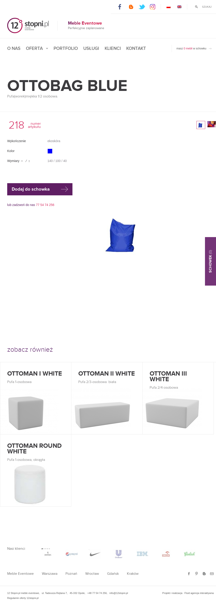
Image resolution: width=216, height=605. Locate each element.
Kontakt (136, 48)
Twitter (142, 6)
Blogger (131, 6)
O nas (13, 48)
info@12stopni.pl (118, 593)
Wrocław (92, 574)
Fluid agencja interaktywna (199, 593)
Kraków (133, 574)
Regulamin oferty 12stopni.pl (22, 598)
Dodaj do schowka (31, 189)
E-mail (212, 574)
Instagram (153, 6)
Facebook (120, 6)
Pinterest (196, 574)
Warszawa (49, 574)
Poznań (71, 574)
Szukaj (207, 6)
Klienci (113, 48)
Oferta (34, 48)
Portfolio (66, 48)
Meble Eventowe (20, 574)
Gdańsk (113, 574)
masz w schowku (191, 48)
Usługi (91, 48)
